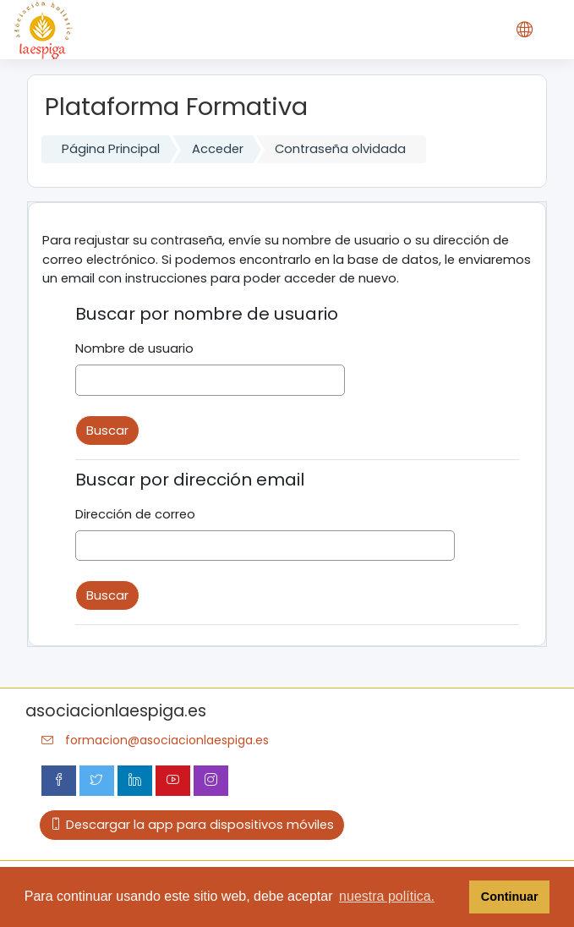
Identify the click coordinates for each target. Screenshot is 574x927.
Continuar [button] (509, 896)
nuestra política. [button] (387, 896)
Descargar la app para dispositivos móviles (192, 824)
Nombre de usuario (134, 348)
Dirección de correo (135, 514)
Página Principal (111, 148)
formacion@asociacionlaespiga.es (167, 740)
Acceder (217, 148)
